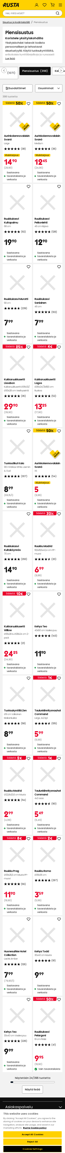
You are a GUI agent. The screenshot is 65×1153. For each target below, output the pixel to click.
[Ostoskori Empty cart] (52, 5)
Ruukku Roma (47, 873)
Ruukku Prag (17, 874)
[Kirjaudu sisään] (37, 5)
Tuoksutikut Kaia (17, 467)
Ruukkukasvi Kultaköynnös (17, 549)
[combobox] (29, 13)
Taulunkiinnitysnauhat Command (47, 714)
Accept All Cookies (32, 1134)
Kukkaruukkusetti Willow (17, 632)
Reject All (32, 1141)
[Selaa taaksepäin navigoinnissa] (4, 70)
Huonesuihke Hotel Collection (17, 955)
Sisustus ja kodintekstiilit (16, 22)
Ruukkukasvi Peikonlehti (47, 222)
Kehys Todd (47, 953)
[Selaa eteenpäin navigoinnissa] (61, 70)
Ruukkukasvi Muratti (17, 301)
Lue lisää (10, 58)
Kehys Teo (47, 628)
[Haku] (58, 13)
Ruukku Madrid (47, 549)
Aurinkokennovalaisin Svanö (17, 139)
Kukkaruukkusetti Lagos (47, 385)
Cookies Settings (32, 1149)
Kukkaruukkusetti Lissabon (17, 385)
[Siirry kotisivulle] (11, 5)
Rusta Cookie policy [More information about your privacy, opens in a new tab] (35, 1127)
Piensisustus (35, 71)
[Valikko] (60, 5)
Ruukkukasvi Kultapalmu (17, 222)
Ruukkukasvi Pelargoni (47, 1035)
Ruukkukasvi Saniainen (47, 302)
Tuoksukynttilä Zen (17, 714)
